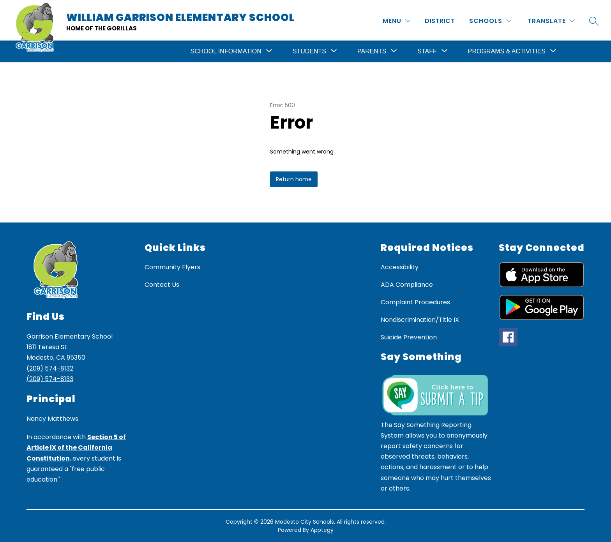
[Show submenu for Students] (309, 51)
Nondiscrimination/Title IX (420, 319)
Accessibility (400, 267)
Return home (294, 179)
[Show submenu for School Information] (226, 51)
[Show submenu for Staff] (426, 51)
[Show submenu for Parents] (371, 51)
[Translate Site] (551, 21)
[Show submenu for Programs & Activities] (507, 51)
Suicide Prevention (409, 337)
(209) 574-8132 (49, 368)
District (440, 20)
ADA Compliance (407, 284)
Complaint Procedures (415, 302)
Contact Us (162, 284)
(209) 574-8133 (49, 378)
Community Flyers (172, 267)
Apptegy (322, 530)
